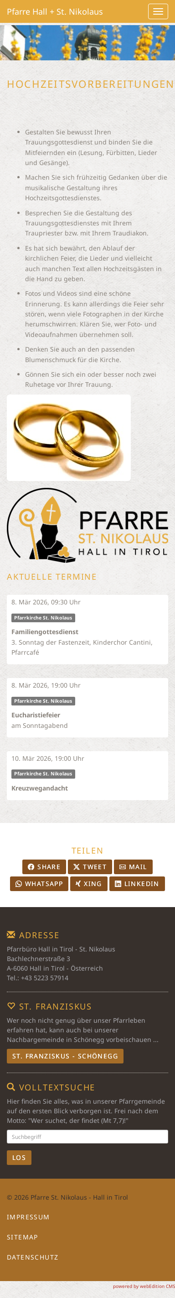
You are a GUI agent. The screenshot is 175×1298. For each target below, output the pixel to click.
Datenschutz (32, 1257)
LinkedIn (137, 883)
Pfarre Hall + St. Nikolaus (55, 11)
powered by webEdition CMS (144, 1286)
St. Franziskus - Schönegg (65, 1056)
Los (19, 1157)
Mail (133, 866)
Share (44, 866)
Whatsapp (39, 883)
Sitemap (22, 1237)
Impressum (28, 1217)
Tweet (90, 866)
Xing (89, 883)
